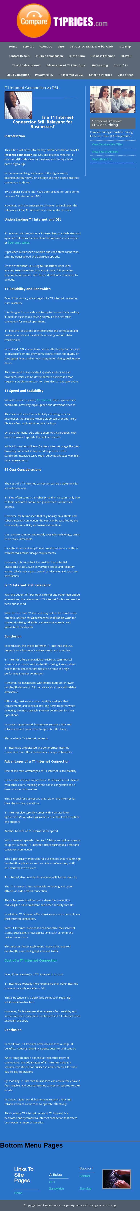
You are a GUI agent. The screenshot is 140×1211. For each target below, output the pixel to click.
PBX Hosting (100, 65)
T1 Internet (44, 400)
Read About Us (102, 159)
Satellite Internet (100, 74)
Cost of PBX (125, 74)
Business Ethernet (103, 56)
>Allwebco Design (107, 1205)
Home (13, 46)
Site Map (125, 46)
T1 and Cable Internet (26, 65)
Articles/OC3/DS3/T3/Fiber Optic (91, 46)
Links (61, 46)
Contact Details (19, 56)
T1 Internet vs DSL (71, 74)
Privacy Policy (44, 74)
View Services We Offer (107, 144)
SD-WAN (126, 56)
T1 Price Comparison (49, 56)
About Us (46, 46)
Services (28, 46)
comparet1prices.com (73, 1205)
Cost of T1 (121, 65)
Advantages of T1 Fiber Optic (66, 65)
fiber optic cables (19, 242)
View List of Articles (105, 152)
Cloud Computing (18, 74)
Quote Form (77, 56)
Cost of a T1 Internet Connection (31, 960)
